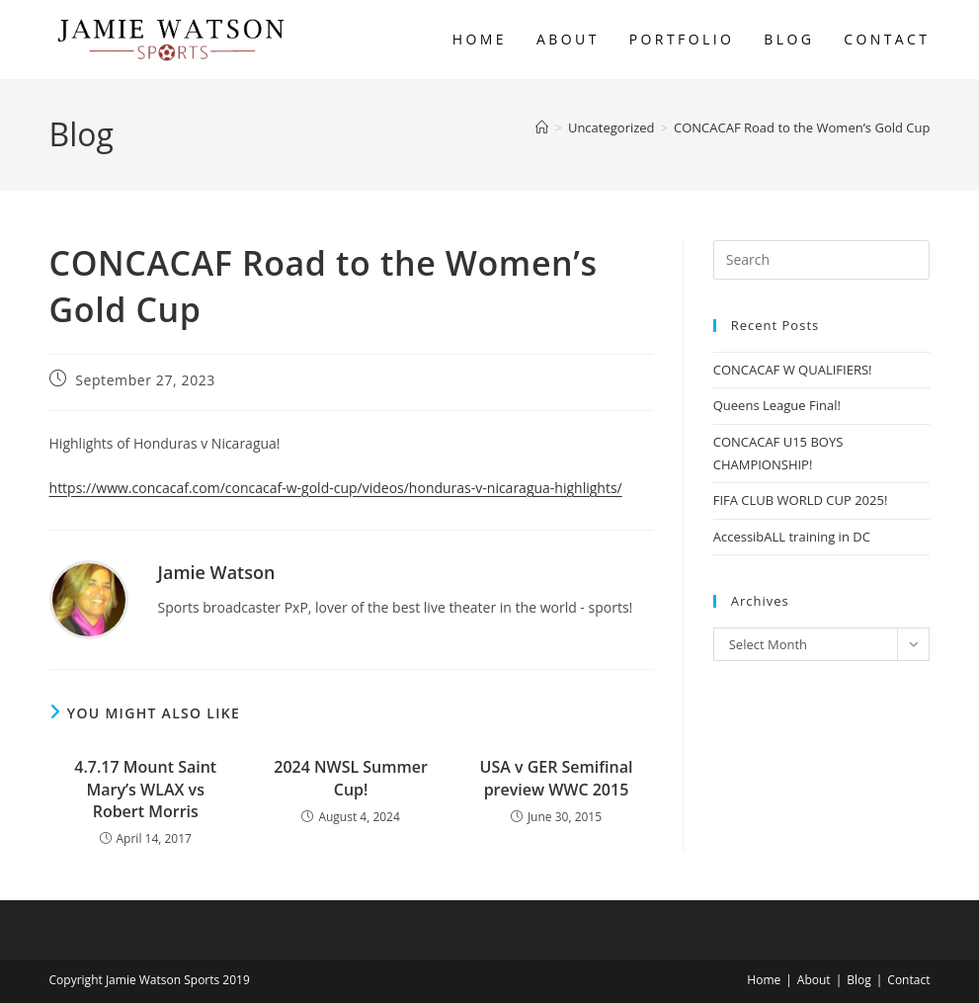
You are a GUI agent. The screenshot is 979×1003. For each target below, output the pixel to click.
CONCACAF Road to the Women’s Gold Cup (802, 127)
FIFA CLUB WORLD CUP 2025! (800, 500)
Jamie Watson (217, 572)
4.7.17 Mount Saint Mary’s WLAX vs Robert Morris (145, 789)
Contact (908, 979)
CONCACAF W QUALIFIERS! (792, 369)
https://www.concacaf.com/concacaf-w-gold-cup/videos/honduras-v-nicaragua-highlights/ (335, 487)
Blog (859, 979)
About (814, 979)
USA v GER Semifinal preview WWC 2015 (556, 777)
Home (763, 979)
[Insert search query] (822, 260)
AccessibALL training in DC (791, 536)
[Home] (541, 127)
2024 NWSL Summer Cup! (351, 777)
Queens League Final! (777, 405)
